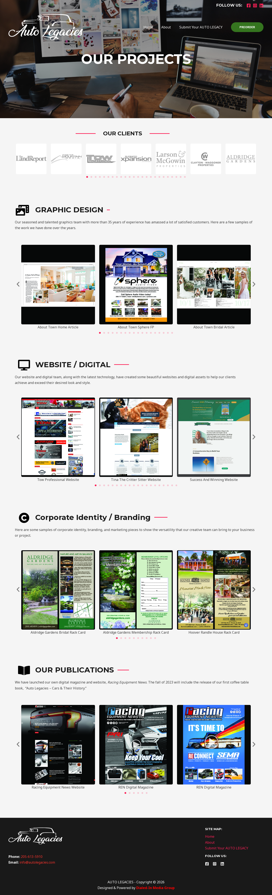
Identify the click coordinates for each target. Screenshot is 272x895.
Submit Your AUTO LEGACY (201, 27)
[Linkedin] (261, 5)
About (168, 27)
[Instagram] (255, 5)
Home (152, 27)
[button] (18, 284)
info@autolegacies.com (38, 862)
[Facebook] (248, 5)
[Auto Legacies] (45, 26)
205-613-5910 (31, 856)
